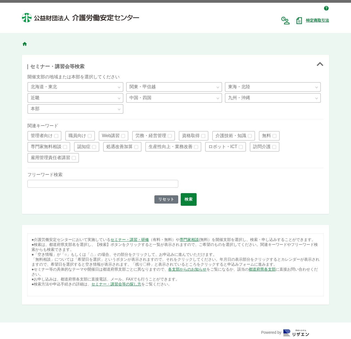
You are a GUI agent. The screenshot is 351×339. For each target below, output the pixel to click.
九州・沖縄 (239, 97)
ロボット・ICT (222, 146)
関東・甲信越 (142, 86)
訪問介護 (262, 146)
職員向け (77, 135)
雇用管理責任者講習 (50, 157)
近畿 (35, 97)
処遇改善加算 (119, 146)
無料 (266, 135)
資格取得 (191, 135)
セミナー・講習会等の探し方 (116, 284)
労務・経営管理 (150, 135)
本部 (35, 108)
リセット (166, 199)
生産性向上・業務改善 (171, 146)
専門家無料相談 (46, 146)
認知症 (83, 146)
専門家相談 (189, 239)
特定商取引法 (317, 20)
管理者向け (42, 135)
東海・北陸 (239, 86)
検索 (189, 199)
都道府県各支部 (262, 269)
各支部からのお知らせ (187, 269)
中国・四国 (140, 97)
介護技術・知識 (231, 135)
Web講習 (111, 135)
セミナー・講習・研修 (130, 239)
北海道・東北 (44, 86)
